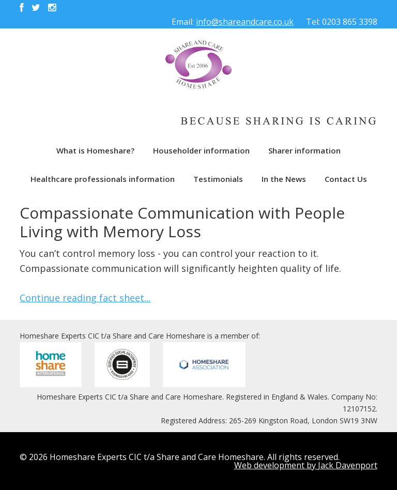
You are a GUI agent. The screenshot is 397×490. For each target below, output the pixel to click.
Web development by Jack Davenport (305, 465)
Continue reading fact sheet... (85, 298)
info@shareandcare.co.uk (245, 21)
